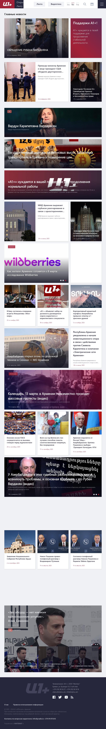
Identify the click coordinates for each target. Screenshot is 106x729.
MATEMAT (18, 723)
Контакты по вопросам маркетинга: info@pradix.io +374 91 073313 (30, 718)
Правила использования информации (28, 704)
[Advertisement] (53, 513)
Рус (73, 4)
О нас (6, 704)
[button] (60, 280)
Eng (77, 4)
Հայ (68, 4)
